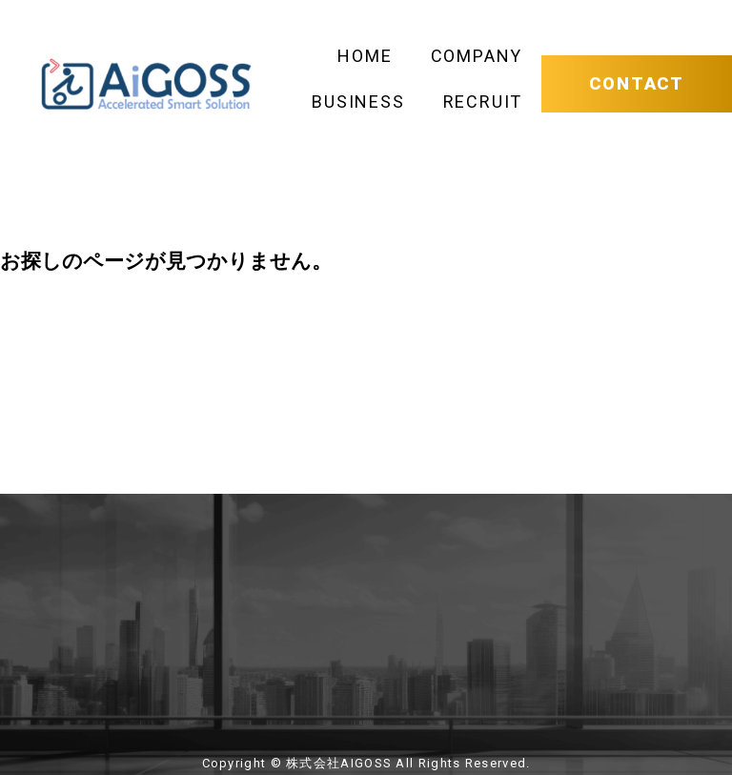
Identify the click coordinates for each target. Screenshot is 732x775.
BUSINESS (358, 102)
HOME (364, 56)
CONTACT (636, 83)
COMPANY (477, 56)
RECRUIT (483, 102)
